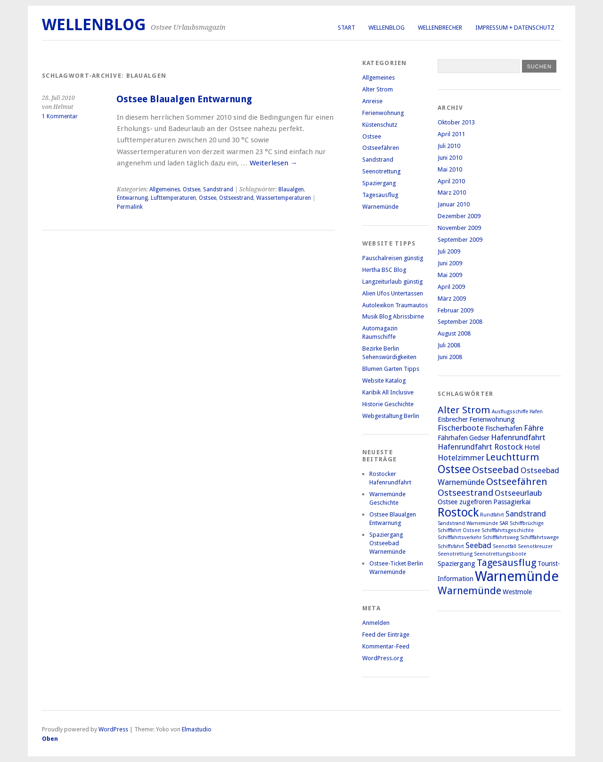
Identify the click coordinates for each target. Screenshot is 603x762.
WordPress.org (382, 658)
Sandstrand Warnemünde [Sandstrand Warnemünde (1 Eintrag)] (468, 523)
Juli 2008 (449, 345)
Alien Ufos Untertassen (392, 293)
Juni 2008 (450, 357)
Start (346, 27)
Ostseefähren (380, 147)
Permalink (130, 207)
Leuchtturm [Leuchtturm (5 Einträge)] (512, 457)
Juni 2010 (450, 157)
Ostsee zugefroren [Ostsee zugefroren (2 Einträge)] (465, 502)
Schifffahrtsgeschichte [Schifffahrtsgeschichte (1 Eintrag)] (507, 530)
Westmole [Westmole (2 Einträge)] (517, 592)
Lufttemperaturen (173, 198)
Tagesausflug (380, 194)
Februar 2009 (455, 310)
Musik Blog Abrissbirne (393, 316)
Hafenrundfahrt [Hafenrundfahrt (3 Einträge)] (518, 437)
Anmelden (376, 622)
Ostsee (191, 189)
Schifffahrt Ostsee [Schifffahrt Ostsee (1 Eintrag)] (459, 530)
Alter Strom (377, 89)
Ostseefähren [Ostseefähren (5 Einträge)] (516, 481)
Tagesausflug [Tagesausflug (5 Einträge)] (506, 562)
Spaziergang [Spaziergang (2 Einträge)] (456, 563)
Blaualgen (291, 189)
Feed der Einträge (385, 634)
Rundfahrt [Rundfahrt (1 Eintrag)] (492, 515)
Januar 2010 (454, 204)
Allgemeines (164, 189)
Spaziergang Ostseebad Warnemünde (387, 543)
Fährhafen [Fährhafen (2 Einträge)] (453, 438)
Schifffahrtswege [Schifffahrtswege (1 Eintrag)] (539, 537)
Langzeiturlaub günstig (392, 281)
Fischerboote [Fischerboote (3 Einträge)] (461, 428)
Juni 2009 (450, 263)
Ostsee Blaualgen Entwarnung (184, 99)
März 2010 (452, 192)
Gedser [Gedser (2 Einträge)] (479, 438)
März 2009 (452, 298)
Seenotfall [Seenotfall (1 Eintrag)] (504, 546)
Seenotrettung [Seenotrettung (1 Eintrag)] (455, 554)
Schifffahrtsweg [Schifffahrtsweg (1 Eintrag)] (501, 537)
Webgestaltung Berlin (390, 415)
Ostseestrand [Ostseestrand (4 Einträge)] (465, 492)
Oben (50, 738)
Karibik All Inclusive (388, 392)
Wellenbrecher (440, 27)
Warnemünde (380, 206)
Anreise (372, 101)
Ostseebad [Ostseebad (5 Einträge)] (495, 469)
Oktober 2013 (456, 122)
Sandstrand (218, 189)
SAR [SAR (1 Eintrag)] (503, 523)
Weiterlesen (273, 163)
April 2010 (451, 181)
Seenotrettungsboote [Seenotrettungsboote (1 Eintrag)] (500, 554)
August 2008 (454, 333)
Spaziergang (379, 183)
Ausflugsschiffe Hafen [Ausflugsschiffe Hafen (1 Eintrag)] (517, 412)
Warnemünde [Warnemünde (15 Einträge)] (517, 576)
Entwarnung (132, 198)
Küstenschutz (379, 124)
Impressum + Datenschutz (514, 27)
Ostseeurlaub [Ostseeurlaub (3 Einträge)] (518, 493)
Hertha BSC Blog (384, 269)
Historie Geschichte (388, 404)
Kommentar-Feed (385, 646)
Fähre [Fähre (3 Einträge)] (534, 428)
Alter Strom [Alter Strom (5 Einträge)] (464, 410)
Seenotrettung (381, 171)
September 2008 (460, 321)
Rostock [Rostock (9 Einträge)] (458, 512)
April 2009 (451, 286)
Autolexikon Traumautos (395, 305)
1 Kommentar (60, 116)
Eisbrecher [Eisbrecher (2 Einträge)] (453, 419)
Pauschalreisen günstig (392, 258)
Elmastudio (197, 729)
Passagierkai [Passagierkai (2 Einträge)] (511, 502)
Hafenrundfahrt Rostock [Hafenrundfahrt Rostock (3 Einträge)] (480, 446)
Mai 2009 (450, 275)
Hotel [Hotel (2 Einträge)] (532, 447)
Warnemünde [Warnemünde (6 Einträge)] (469, 590)
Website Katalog (384, 380)
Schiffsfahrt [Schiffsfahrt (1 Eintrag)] (451, 546)
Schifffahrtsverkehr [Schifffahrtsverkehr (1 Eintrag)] (459, 537)
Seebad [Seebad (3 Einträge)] (478, 545)
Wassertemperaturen (283, 198)
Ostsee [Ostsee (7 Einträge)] (454, 469)
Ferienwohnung (383, 112)
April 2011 (451, 134)
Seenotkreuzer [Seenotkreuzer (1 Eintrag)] (535, 546)
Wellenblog (386, 27)
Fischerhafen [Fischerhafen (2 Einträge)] (503, 428)
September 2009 (460, 239)
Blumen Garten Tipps (390, 368)
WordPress (113, 729)
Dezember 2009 (459, 216)
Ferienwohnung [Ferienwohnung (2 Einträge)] (492, 419)
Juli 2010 (449, 145)
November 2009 (459, 227)
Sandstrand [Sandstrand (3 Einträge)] (525, 513)
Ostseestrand (236, 198)
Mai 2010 (450, 169)
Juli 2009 (449, 251)
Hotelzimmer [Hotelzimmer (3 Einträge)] (461, 457)
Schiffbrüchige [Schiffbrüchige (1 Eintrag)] (527, 523)
